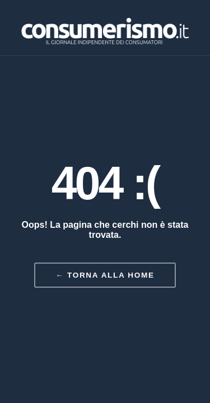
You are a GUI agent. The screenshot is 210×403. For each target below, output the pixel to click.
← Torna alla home (104, 275)
